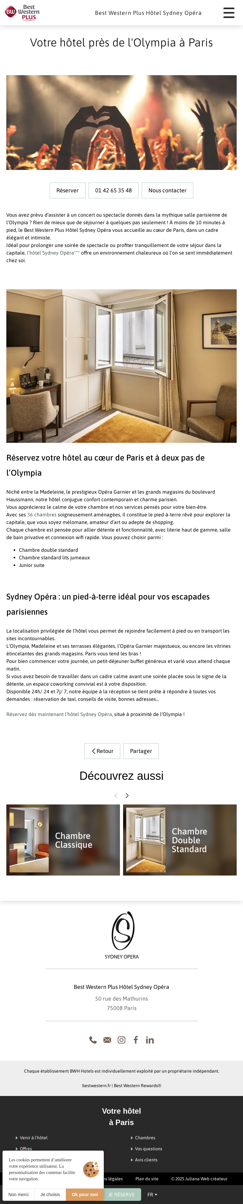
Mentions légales (106, 1178)
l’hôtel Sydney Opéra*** (53, 253)
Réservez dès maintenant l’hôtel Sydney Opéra (59, 714)
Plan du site (147, 1178)
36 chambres (42, 514)
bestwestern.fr (96, 1085)
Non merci (18, 1194)
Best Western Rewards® (137, 1085)
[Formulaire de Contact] (107, 1040)
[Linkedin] (150, 1040)
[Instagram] (121, 1040)
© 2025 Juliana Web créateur (199, 1178)
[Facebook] (135, 1040)
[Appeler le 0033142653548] (93, 1040)
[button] (115, 795)
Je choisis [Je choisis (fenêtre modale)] (50, 1194)
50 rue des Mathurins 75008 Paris (121, 1003)
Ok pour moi (85, 1194)
